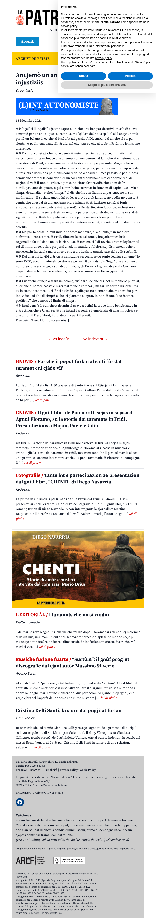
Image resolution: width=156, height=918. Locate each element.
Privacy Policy (69, 770)
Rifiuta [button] (83, 901)
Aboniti (27, 41)
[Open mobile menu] (136, 41)
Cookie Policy (87, 770)
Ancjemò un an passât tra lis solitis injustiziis (64, 79)
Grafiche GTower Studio (48, 793)
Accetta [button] (130, 901)
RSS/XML (36, 770)
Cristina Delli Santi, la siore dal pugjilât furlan (69, 711)
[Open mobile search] (126, 41)
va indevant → (95, 338)
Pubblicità (50, 770)
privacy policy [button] (103, 883)
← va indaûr (59, 338)
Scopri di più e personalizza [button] (107, 910)
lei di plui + (43, 400)
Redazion (22, 770)
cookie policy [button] (69, 851)
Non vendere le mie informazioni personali (96, 871)
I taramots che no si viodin (62, 615)
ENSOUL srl (23, 793)
